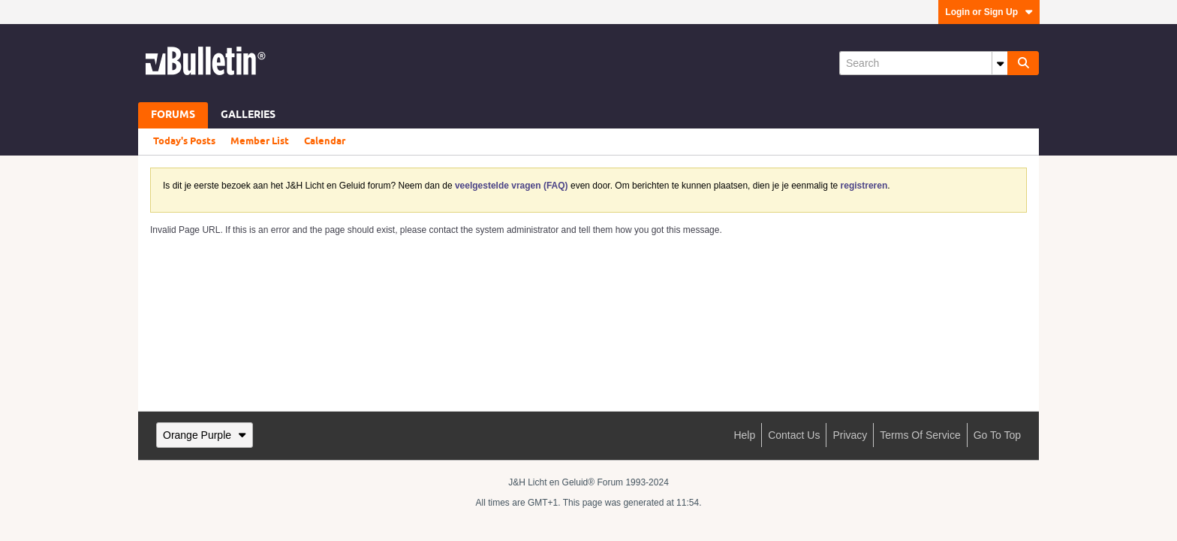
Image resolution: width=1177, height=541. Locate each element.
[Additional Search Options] (1000, 63)
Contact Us (794, 435)
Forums (173, 115)
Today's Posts (184, 141)
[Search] (923, 63)
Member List (259, 141)
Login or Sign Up (989, 12)
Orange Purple (204, 435)
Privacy (849, 435)
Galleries (248, 115)
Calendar (324, 141)
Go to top (997, 435)
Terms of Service (920, 435)
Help (744, 435)
